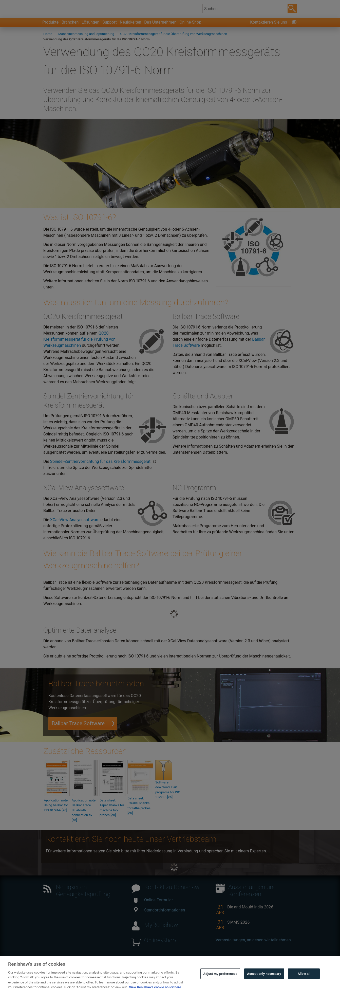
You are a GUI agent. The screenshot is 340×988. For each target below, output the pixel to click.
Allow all (304, 981)
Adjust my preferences (220, 981)
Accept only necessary (264, 981)
